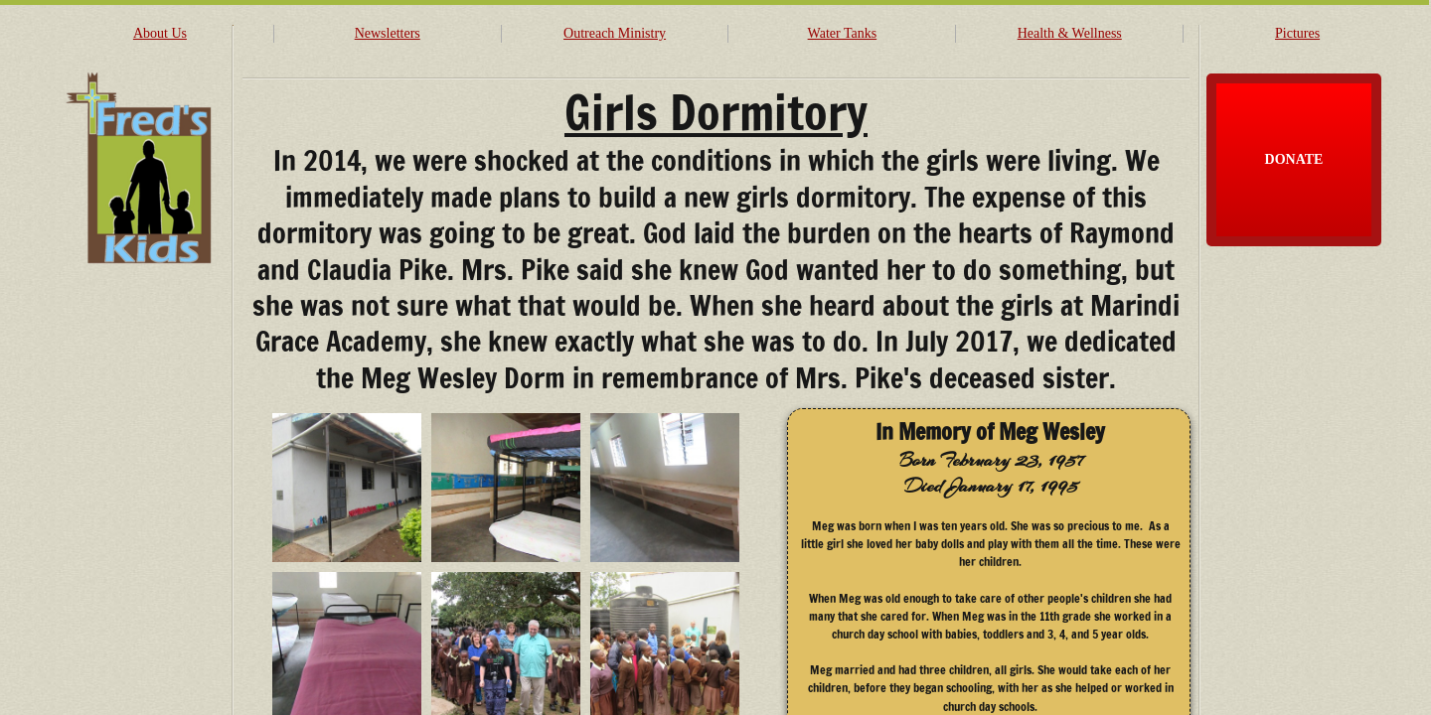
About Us (160, 33)
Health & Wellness (1070, 33)
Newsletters (387, 33)
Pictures (1297, 33)
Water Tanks (842, 33)
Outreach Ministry (614, 33)
